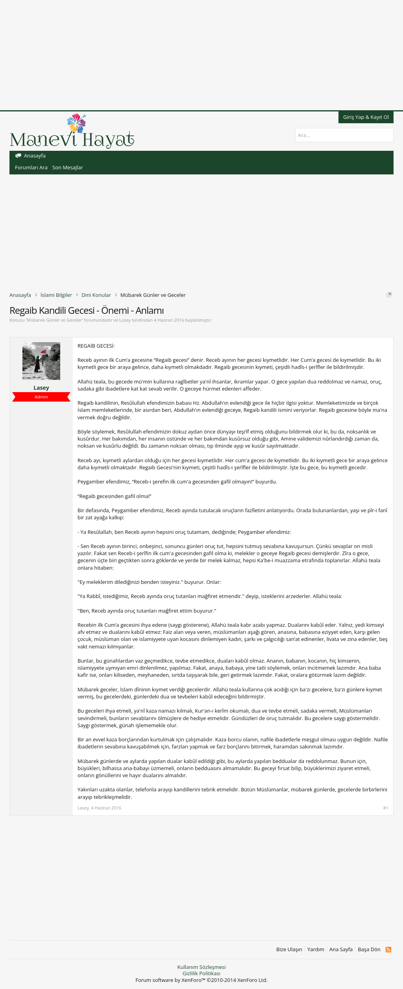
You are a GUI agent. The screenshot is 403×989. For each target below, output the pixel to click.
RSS (388, 949)
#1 (385, 808)
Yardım (315, 949)
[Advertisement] (201, 55)
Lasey (125, 320)
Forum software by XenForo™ (201, 979)
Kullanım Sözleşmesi (201, 966)
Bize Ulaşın (289, 949)
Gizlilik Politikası (201, 973)
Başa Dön (369, 949)
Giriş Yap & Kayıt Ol (366, 116)
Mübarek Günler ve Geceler (54, 320)
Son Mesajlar (67, 167)
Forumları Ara (31, 167)
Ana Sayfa (341, 949)
